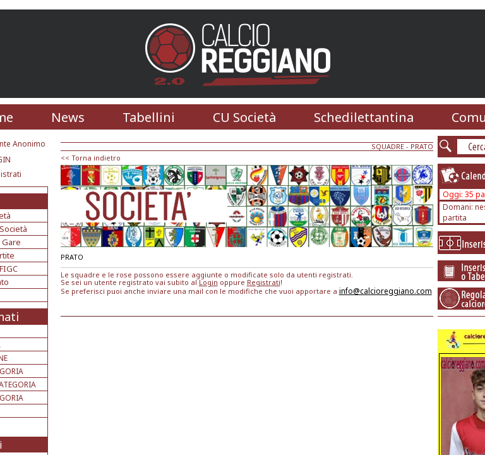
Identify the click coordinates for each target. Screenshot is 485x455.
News (68, 117)
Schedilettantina (364, 117)
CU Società (244, 117)
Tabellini (149, 117)
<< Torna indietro (91, 157)
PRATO (421, 146)
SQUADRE (387, 146)
